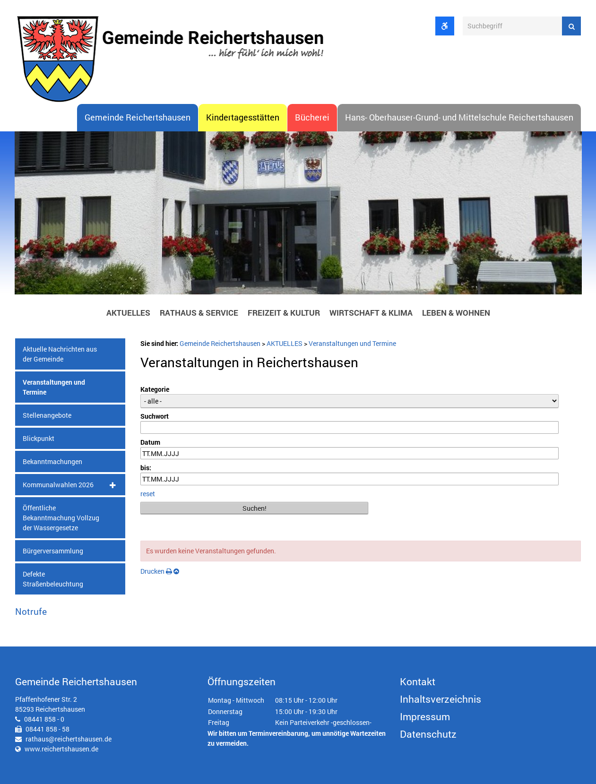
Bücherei (312, 117)
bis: (145, 468)
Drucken (156, 571)
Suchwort (154, 416)
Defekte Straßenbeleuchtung (53, 578)
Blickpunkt (38, 438)
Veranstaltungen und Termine (54, 387)
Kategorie (154, 389)
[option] (298, 215)
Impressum (425, 716)
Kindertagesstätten (242, 117)
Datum (150, 442)
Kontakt (417, 681)
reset (147, 493)
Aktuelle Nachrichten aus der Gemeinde (60, 354)
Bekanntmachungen (52, 461)
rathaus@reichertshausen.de (69, 738)
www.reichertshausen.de (61, 748)
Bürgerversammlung (53, 550)
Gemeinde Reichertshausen (137, 117)
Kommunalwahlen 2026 (58, 484)
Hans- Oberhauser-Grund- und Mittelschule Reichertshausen (459, 117)
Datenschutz (428, 734)
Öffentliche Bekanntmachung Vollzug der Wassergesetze (61, 517)
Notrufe (31, 611)
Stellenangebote (47, 415)
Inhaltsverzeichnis (440, 699)
